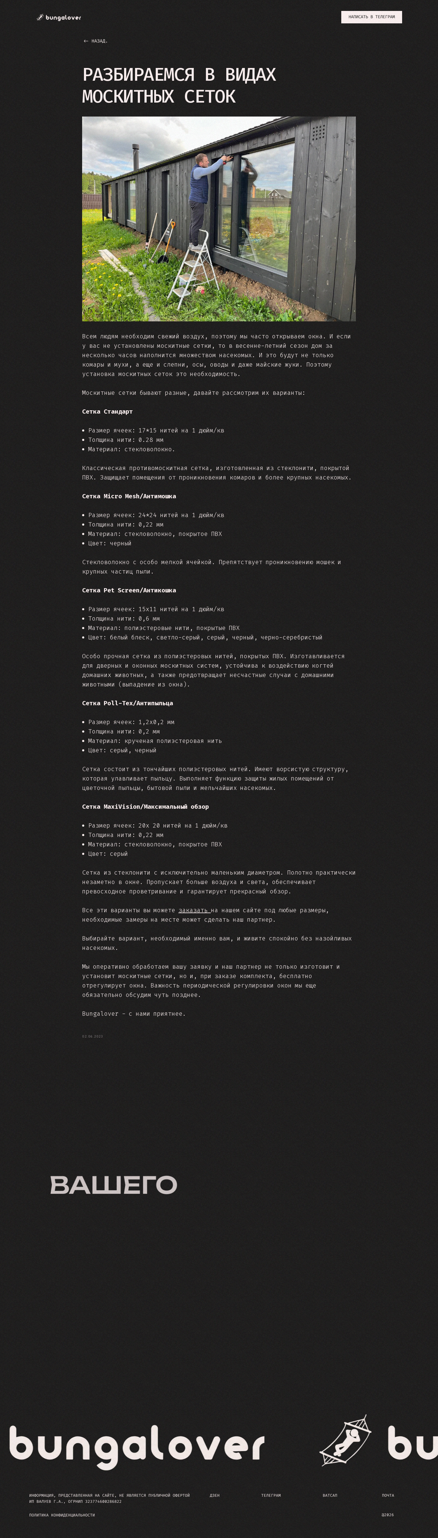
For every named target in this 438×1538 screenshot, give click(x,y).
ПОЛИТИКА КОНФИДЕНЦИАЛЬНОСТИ (62, 1516)
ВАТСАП (330, 1496)
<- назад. (95, 41)
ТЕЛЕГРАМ (271, 1496)
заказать (195, 911)
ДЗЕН (215, 1496)
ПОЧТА (388, 1496)
